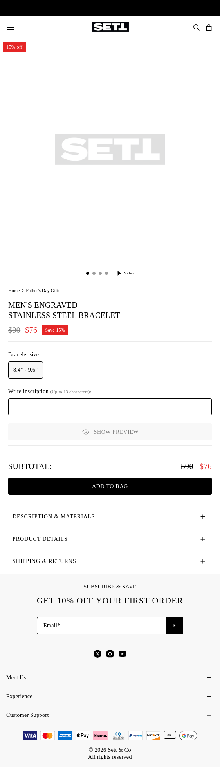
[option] (25, 370)
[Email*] (101, 625)
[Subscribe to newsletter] (174, 625)
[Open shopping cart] (209, 27)
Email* (51, 625)
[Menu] (11, 27)
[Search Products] (196, 27)
